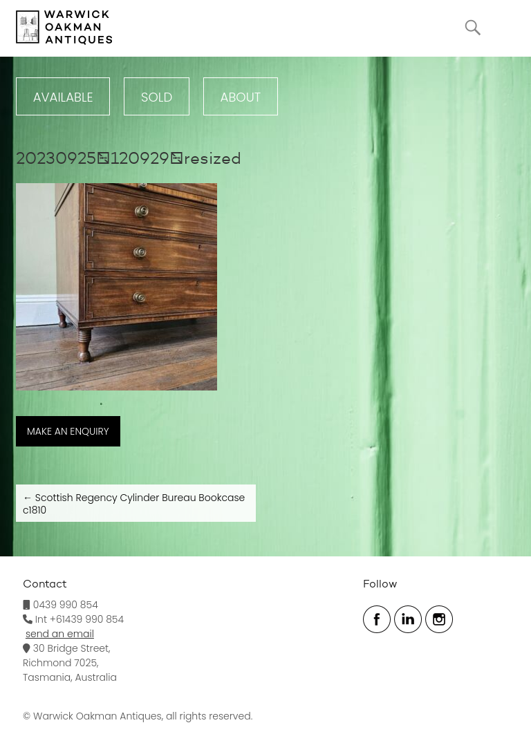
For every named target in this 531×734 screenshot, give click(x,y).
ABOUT (241, 97)
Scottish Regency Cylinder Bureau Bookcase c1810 (134, 504)
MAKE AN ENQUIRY (68, 431)
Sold (156, 97)
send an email (60, 634)
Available (63, 97)
